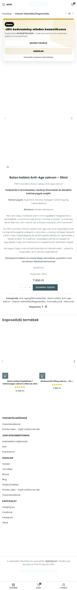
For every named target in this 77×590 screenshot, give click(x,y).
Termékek (7, 469)
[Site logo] (39, 4)
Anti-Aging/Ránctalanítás (32, 298)
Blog (4, 479)
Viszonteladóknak (11, 424)
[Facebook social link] (42, 307)
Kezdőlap (7, 13)
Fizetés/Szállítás (10, 484)
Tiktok (5, 522)
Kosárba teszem (45, 287)
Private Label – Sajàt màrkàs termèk (21, 429)
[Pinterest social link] (46, 307)
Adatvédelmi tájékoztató (15, 441)
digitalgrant (51, 561)
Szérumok (69, 301)
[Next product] (73, 13)
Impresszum (8, 451)
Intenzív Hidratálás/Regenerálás (32, 13)
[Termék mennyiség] (25, 287)
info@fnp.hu (8, 507)
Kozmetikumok (54, 301)
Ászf (4, 446)
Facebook (7, 512)
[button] (5, 376)
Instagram (7, 517)
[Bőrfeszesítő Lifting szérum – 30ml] (57, 352)
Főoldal (6, 464)
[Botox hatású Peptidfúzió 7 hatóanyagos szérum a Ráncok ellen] (20, 352)
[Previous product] (66, 13)
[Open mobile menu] (7, 4)
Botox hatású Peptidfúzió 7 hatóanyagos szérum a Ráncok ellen (20, 382)
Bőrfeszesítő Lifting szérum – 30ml (57, 381)
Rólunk (5, 474)
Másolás (38, 51)
